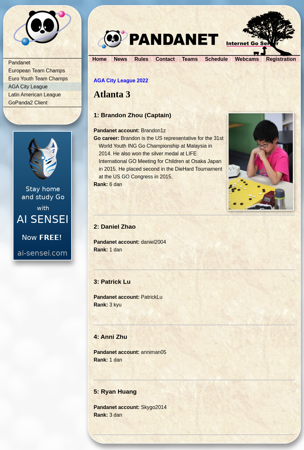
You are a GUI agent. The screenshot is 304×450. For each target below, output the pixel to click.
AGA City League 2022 (121, 80)
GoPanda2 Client (27, 102)
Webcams (247, 59)
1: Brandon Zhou (118, 115)
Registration (281, 59)
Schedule (216, 59)
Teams (190, 59)
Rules (141, 59)
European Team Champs (36, 70)
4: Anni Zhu (110, 336)
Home (99, 59)
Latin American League (34, 94)
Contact (165, 59)
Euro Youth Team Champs (38, 78)
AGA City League (28, 86)
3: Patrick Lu (112, 281)
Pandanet (19, 62)
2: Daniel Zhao (115, 226)
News (120, 59)
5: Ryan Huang (115, 391)
